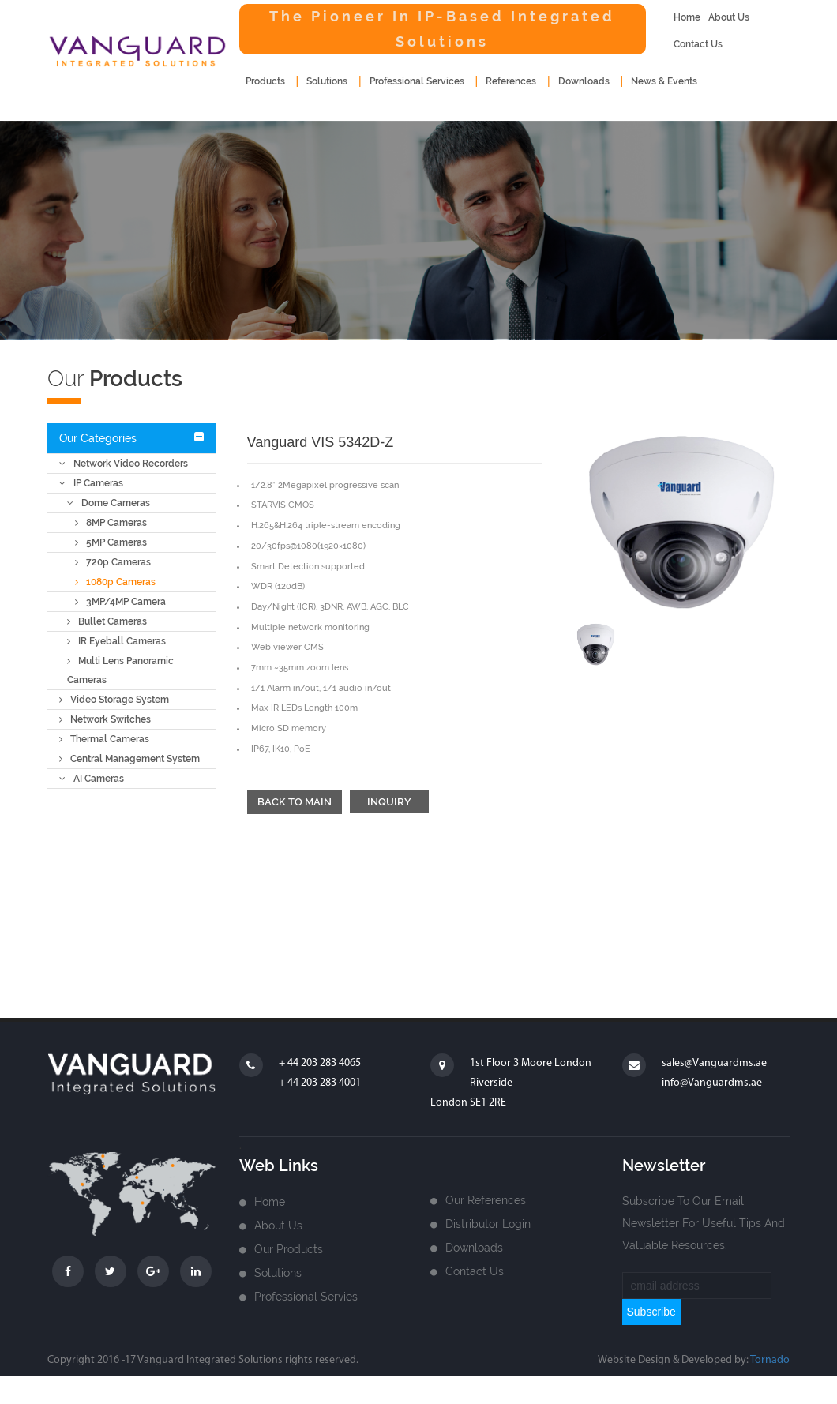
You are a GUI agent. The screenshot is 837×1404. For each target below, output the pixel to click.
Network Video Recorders (123, 463)
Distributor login (488, 1224)
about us (728, 17)
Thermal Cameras (104, 739)
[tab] (131, 438)
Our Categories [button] (98, 438)
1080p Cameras (115, 582)
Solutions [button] (326, 81)
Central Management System (129, 758)
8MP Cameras (111, 522)
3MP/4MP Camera (120, 601)
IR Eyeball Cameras (116, 641)
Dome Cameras (108, 503)
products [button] (265, 81)
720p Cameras (113, 562)
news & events (664, 81)
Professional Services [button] (417, 81)
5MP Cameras (111, 542)
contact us (698, 44)
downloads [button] (584, 81)
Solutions (278, 1273)
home (687, 17)
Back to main (294, 802)
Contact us (474, 1271)
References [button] (511, 81)
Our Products (288, 1249)
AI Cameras (91, 778)
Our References (485, 1200)
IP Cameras (91, 483)
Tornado (770, 1360)
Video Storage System (114, 699)
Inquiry (389, 802)
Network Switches (105, 719)
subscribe (651, 1311)
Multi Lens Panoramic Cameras (120, 670)
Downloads (474, 1247)
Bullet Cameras (107, 621)
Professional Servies (306, 1296)
